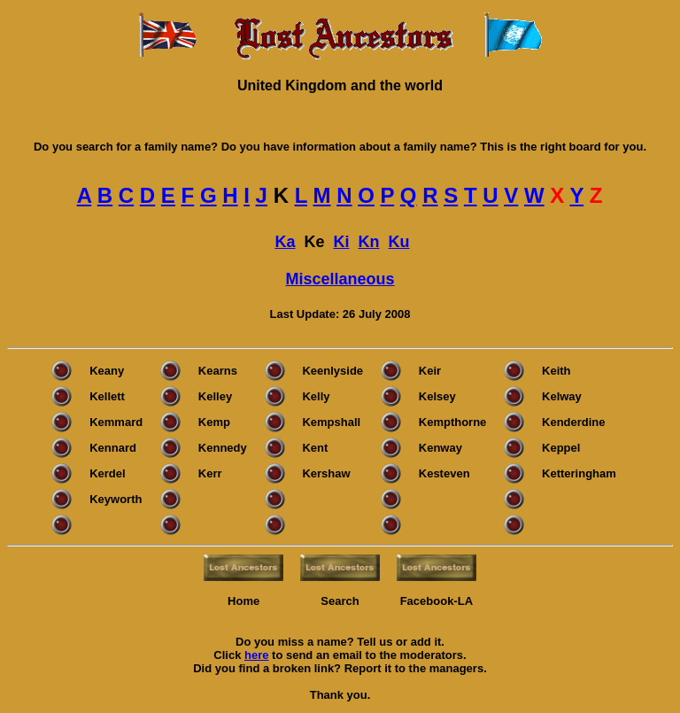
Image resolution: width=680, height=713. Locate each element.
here (256, 655)
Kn (369, 242)
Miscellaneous (339, 279)
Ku (399, 242)
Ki (342, 242)
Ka (284, 242)
